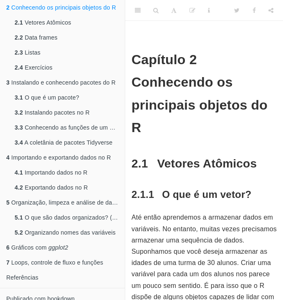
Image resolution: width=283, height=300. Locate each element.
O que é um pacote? (47, 97)
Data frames (36, 37)
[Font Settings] (174, 10)
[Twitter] (237, 10)
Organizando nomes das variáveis (65, 232)
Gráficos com (37, 247)
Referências (22, 277)
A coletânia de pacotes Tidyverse (63, 142)
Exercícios (34, 67)
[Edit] (192, 10)
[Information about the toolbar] (209, 10)
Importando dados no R (51, 172)
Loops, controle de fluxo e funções (54, 262)
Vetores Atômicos (43, 22)
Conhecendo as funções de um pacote (70, 127)
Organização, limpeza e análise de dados (64, 202)
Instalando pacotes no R (52, 112)
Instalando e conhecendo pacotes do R (61, 82)
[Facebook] (254, 10)
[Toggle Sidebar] (138, 10)
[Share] (271, 10)
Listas (27, 52)
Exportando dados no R (51, 187)
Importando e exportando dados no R (58, 157)
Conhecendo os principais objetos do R (61, 7)
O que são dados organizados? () (69, 217)
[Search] (156, 10)
